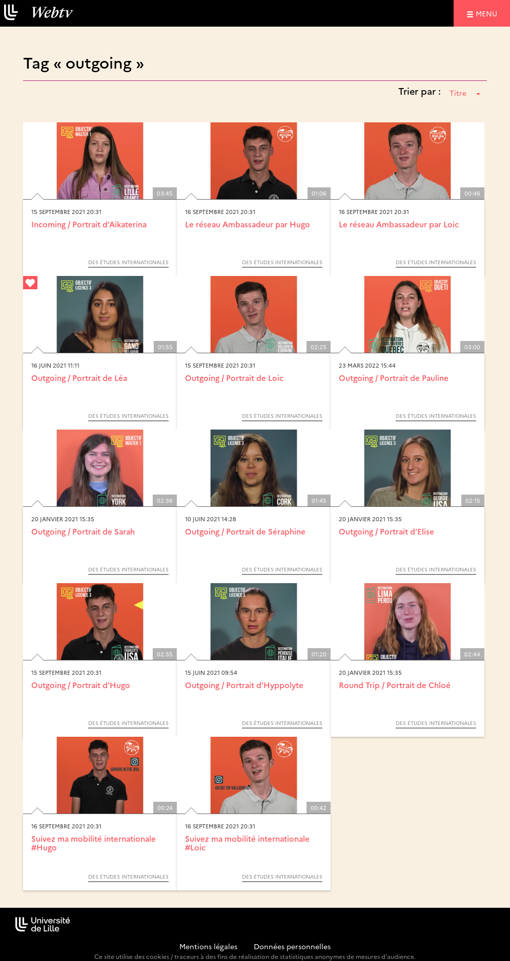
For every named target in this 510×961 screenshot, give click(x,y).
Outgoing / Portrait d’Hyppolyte (244, 684)
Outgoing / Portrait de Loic (234, 377)
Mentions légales (208, 946)
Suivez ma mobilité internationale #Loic (247, 842)
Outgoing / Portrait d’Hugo (80, 684)
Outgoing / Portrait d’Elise (386, 531)
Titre (465, 93)
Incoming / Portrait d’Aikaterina (89, 224)
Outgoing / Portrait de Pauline (393, 377)
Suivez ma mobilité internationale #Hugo (93, 842)
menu (488, 13)
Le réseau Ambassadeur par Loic (399, 224)
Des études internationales (128, 262)
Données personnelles (292, 946)
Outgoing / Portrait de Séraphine (245, 531)
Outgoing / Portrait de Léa (79, 377)
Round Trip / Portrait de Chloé (395, 684)
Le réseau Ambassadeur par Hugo (247, 224)
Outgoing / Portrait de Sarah (83, 531)
